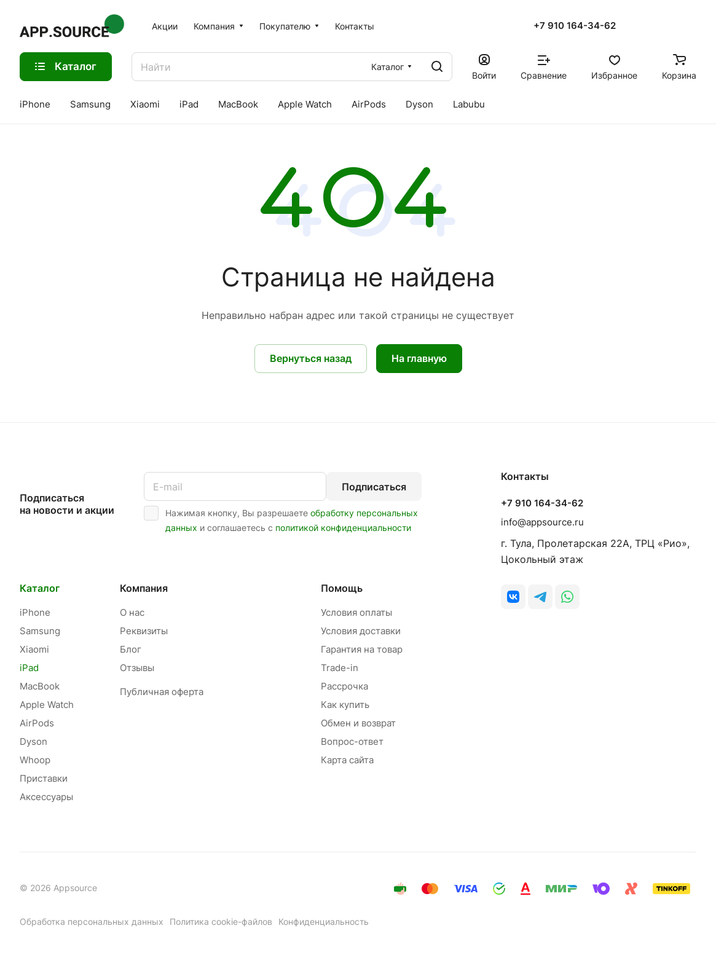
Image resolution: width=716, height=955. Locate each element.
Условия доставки (361, 631)
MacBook (40, 686)
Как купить (345, 704)
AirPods (37, 723)
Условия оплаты (356, 612)
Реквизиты (144, 631)
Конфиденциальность (323, 921)
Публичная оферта (161, 692)
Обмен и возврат (358, 723)
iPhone (35, 612)
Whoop (35, 760)
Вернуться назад (311, 358)
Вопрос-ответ (352, 741)
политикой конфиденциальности (343, 527)
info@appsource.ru (542, 522)
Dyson (33, 741)
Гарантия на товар (362, 649)
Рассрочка (344, 686)
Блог (130, 649)
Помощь (342, 588)
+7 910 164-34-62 (574, 25)
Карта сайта (347, 760)
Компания (144, 588)
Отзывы (137, 668)
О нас (132, 612)
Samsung (40, 631)
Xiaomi (34, 649)
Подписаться (374, 487)
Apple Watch (47, 704)
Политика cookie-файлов (221, 921)
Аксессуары (46, 797)
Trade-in (339, 668)
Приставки (44, 778)
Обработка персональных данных (91, 921)
